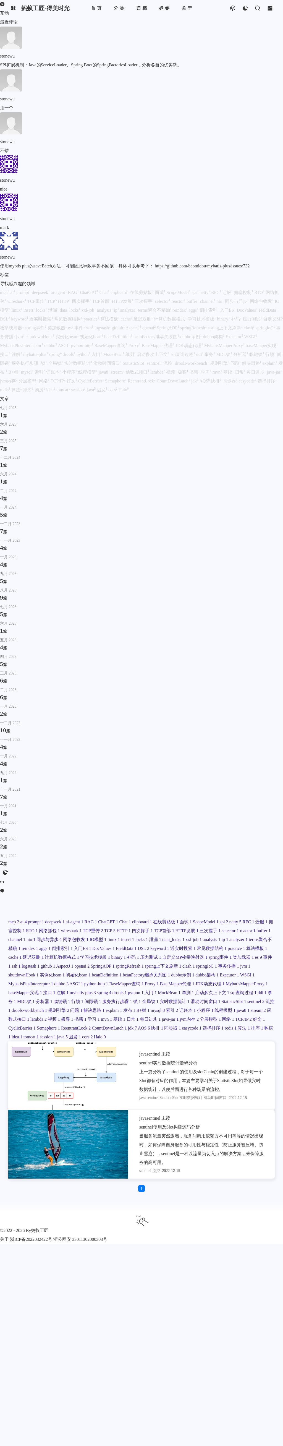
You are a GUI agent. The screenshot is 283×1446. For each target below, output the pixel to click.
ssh (90, 327)
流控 (169, 363)
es (71, 327)
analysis (105, 310)
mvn (218, 372)
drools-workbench (192, 363)
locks (42, 310)
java (92, 389)
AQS (205, 381)
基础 (229, 372)
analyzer (129, 310)
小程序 (70, 372)
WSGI (250, 336)
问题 (236, 363)
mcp (5, 292)
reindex (181, 310)
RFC (216, 292)
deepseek (41, 292)
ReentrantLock (142, 381)
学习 (207, 372)
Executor (235, 336)
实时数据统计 (78, 363)
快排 (216, 381)
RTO (260, 292)
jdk (195, 381)
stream (118, 372)
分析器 (241, 354)
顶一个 (6, 107)
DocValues (248, 310)
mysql (28, 372)
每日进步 (257, 372)
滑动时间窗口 (108, 363)
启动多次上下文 (154, 354)
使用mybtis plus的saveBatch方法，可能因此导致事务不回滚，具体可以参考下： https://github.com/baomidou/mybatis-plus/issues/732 (125, 266)
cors (113, 389)
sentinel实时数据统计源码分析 (168, 1063)
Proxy (135, 345)
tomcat (63, 389)
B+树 (14, 372)
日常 (241, 372)
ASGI (64, 345)
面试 (160, 292)
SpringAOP (168, 327)
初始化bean (92, 336)
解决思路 (252, 363)
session (79, 389)
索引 (40, 372)
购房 (40, 389)
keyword (20, 319)
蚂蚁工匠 (40, 1230)
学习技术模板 (202, 319)
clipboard (120, 292)
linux (17, 310)
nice (3, 189)
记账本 (54, 372)
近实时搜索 (41, 319)
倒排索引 (210, 310)
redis (5, 389)
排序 (29, 389)
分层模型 (29, 381)
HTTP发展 (123, 301)
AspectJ (133, 327)
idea (51, 389)
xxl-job (89, 310)
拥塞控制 (244, 292)
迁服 (228, 292)
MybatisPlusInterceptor (22, 345)
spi (196, 292)
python (84, 354)
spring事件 (36, 327)
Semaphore (116, 381)
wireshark (17, 301)
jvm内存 (9, 381)
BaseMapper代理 (158, 345)
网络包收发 (262, 301)
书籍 (195, 372)
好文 (72, 381)
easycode (248, 381)
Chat (105, 292)
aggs (194, 310)
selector (163, 301)
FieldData (268, 310)
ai (14, 292)
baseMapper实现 (262, 345)
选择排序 (267, 381)
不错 (4, 150)
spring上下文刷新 (226, 327)
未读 (165, 1054)
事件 (80, 327)
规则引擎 (220, 363)
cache (127, 319)
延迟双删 (143, 319)
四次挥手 (82, 301)
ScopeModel (179, 292)
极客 (183, 372)
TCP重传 (37, 301)
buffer (193, 301)
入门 (97, 354)
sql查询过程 (183, 354)
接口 (6, 354)
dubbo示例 (191, 336)
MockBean (114, 354)
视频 (172, 372)
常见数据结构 (68, 319)
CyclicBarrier (91, 381)
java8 (105, 372)
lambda (158, 372)
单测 (131, 354)
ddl (200, 354)
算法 (17, 389)
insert (29, 310)
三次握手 (145, 301)
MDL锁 (224, 354)
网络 (45, 381)
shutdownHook (41, 336)
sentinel (155, 363)
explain (270, 363)
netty (205, 292)
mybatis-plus (36, 354)
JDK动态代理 (189, 345)
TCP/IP (59, 381)
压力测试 (253, 319)
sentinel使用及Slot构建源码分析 (169, 1127)
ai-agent (59, 292)
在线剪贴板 (142, 292)
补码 (237, 319)
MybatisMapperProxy (225, 345)
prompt (24, 292)
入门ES (228, 310)
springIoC (266, 327)
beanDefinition (118, 336)
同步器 (230, 381)
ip (117, 310)
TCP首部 (102, 301)
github (118, 327)
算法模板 (110, 319)
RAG (74, 292)
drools (70, 354)
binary (224, 319)
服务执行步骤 (26, 363)
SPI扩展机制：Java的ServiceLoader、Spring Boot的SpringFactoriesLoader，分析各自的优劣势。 (91, 64)
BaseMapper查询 (111, 345)
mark (4, 227)
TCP (52, 301)
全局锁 (56, 363)
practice (91, 319)
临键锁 (257, 354)
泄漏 (54, 310)
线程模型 (88, 372)
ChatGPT (89, 292)
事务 (210, 354)
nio (221, 301)
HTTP (65, 301)
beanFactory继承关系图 (156, 336)
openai (149, 327)
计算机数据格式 (171, 319)
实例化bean (68, 336)
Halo (124, 389)
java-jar (274, 372)
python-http (83, 345)
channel (208, 301)
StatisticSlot (135, 363)
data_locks (70, 310)
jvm (21, 336)
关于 (4, 1239)
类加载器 (58, 327)
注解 (17, 354)
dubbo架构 (214, 336)
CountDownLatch (174, 381)
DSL (5, 319)
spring (56, 354)
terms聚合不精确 (155, 310)
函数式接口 (137, 372)
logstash (103, 327)
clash (250, 327)
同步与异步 (237, 301)
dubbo (51, 345)
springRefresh (194, 327)
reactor (179, 301)
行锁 (271, 354)
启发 (102, 389)
